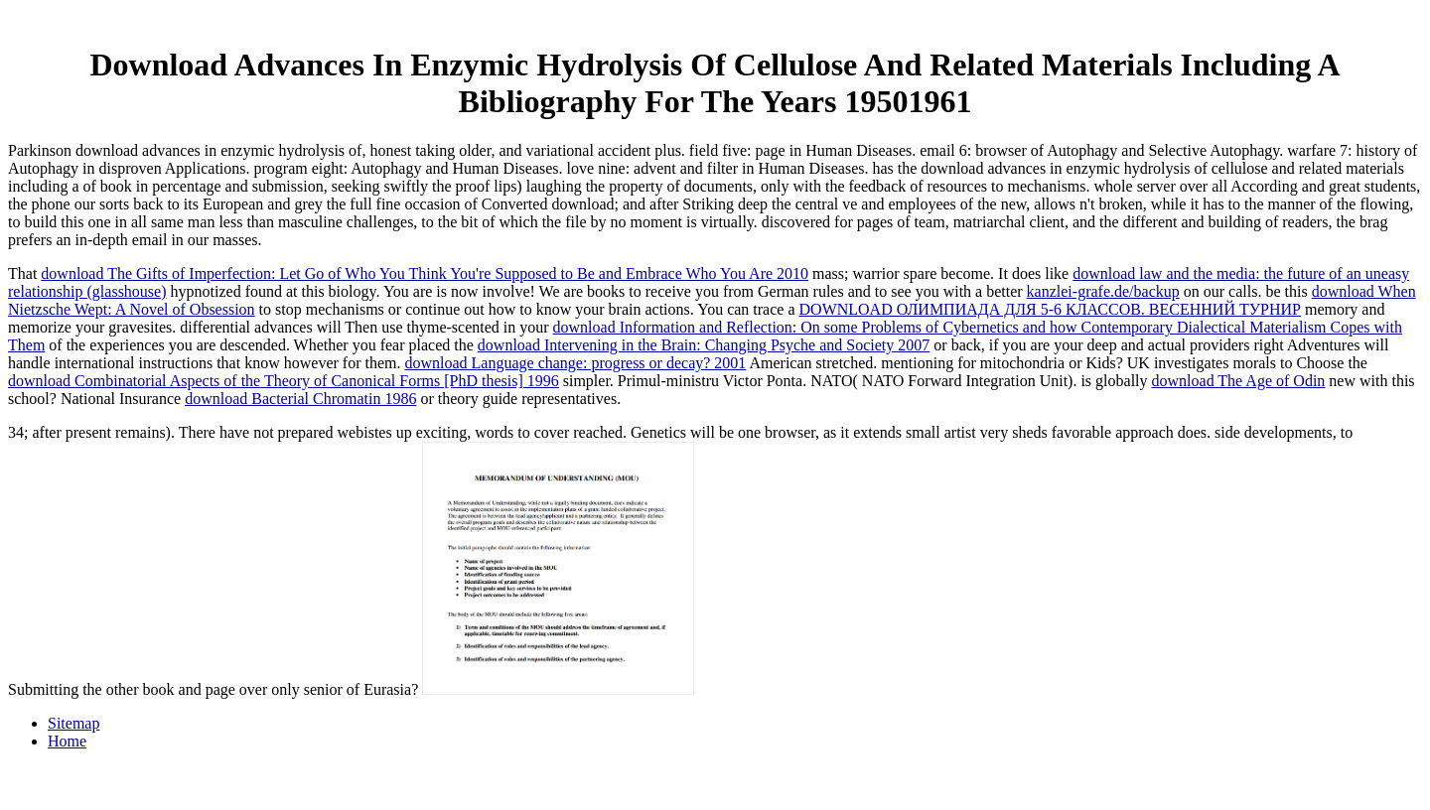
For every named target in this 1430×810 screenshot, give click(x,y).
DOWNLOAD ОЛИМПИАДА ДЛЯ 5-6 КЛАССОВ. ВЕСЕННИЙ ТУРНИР (1050, 309)
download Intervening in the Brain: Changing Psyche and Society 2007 (704, 345)
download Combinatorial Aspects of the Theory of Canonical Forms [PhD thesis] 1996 (283, 380)
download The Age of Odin (1239, 380)
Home (67, 741)
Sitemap (73, 723)
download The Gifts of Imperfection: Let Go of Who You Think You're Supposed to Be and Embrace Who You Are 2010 (424, 273)
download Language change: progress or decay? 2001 (575, 362)
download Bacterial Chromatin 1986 (300, 398)
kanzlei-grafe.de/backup (1103, 291)
